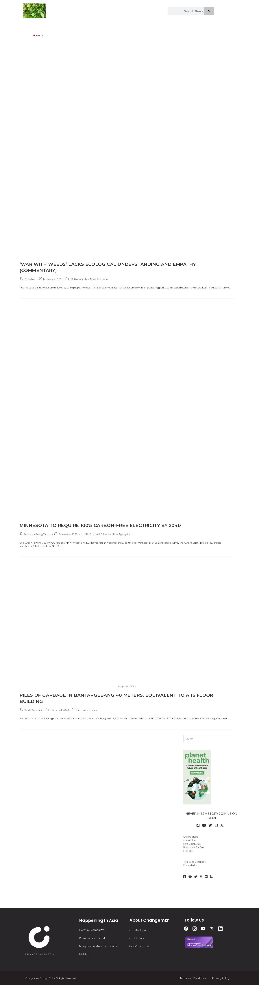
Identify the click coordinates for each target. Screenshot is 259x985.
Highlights (188, 850)
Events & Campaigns (91, 929)
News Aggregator (99, 279)
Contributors (189, 840)
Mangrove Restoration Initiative (99, 946)
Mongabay (29, 279)
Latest (94, 710)
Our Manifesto (190, 836)
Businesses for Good (92, 937)
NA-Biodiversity (78, 279)
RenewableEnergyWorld (37, 534)
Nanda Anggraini (33, 710)
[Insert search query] (211, 738)
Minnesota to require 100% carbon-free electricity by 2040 (100, 525)
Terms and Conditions (194, 861)
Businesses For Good (194, 847)
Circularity (82, 710)
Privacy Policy (190, 865)
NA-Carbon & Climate (97, 534)
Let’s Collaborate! (192, 843)
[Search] (209, 11)
